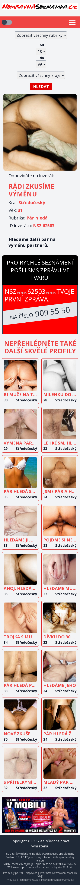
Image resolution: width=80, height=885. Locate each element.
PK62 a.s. (11, 880)
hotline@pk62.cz (28, 880)
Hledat (41, 86)
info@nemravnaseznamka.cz (57, 880)
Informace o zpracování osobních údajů (57, 874)
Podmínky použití (13, 873)
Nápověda (31, 873)
